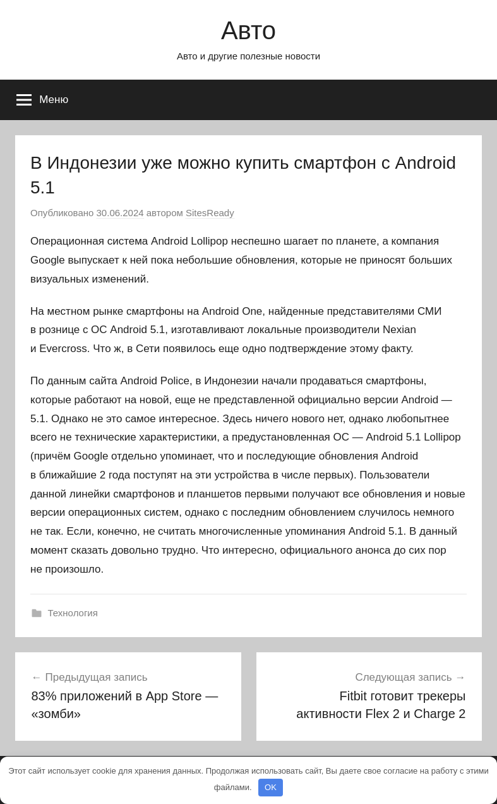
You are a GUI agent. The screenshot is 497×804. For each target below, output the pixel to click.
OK (271, 787)
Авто (248, 30)
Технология (73, 612)
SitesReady (210, 212)
